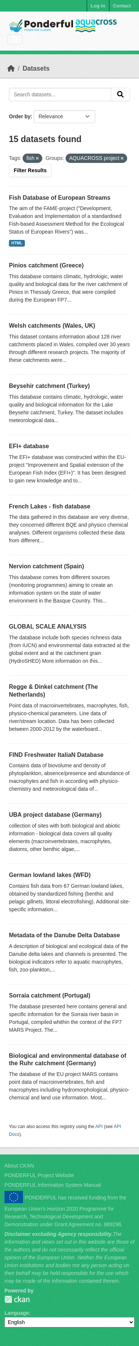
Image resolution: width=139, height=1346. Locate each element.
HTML (16, 243)
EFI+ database (29, 446)
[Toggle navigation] (15, 39)
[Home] (11, 68)
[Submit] (120, 94)
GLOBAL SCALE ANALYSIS (47, 626)
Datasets (36, 68)
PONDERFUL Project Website (39, 1175)
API (99, 1126)
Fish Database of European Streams (59, 198)
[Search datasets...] (60, 94)
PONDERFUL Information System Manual (52, 1185)
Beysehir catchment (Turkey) (49, 386)
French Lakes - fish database (49, 506)
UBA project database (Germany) (55, 815)
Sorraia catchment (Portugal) (49, 995)
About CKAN (19, 1166)
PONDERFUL (17, 1299)
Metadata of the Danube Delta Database (64, 935)
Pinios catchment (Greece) (46, 265)
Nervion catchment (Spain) (46, 566)
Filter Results (30, 170)
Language (16, 1313)
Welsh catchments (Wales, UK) (52, 325)
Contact (122, 6)
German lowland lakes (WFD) (49, 875)
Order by (19, 116)
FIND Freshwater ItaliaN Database (56, 755)
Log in (98, 6)
